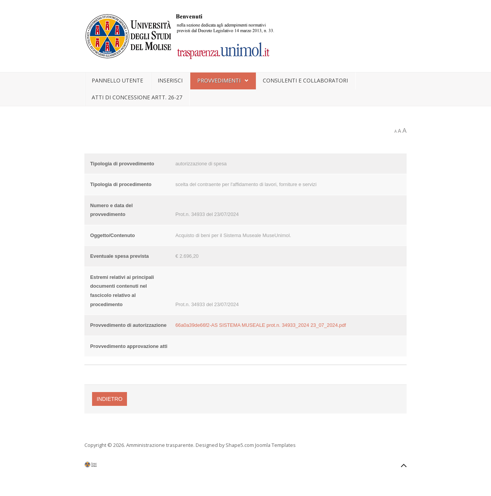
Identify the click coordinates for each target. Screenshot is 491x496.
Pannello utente (117, 80)
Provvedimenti (219, 80)
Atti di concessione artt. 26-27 (137, 97)
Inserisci (170, 80)
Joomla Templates (275, 445)
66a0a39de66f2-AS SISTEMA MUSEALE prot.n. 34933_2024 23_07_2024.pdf (260, 325)
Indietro (109, 399)
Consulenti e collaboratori (305, 80)
